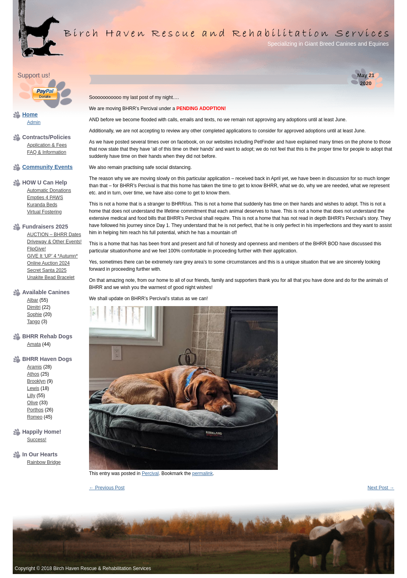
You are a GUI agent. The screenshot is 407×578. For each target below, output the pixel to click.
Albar (32, 300)
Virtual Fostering (44, 212)
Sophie (34, 314)
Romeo (35, 417)
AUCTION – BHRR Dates (54, 234)
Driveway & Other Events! (54, 241)
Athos (33, 374)
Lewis (33, 388)
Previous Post (106, 488)
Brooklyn (36, 381)
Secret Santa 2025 (46, 270)
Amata (34, 344)
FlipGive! (36, 249)
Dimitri (34, 307)
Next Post (381, 488)
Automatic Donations (49, 190)
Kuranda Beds (42, 205)
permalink (202, 473)
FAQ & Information (46, 152)
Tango (33, 321)
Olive (32, 402)
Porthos (35, 410)
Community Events (47, 167)
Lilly (31, 395)
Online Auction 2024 (48, 263)
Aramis (34, 367)
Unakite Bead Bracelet (50, 277)
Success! (37, 439)
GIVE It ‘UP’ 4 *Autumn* (52, 256)
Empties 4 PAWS (45, 197)
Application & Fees (47, 145)
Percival (150, 473)
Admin (34, 122)
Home (30, 114)
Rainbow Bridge (44, 462)
